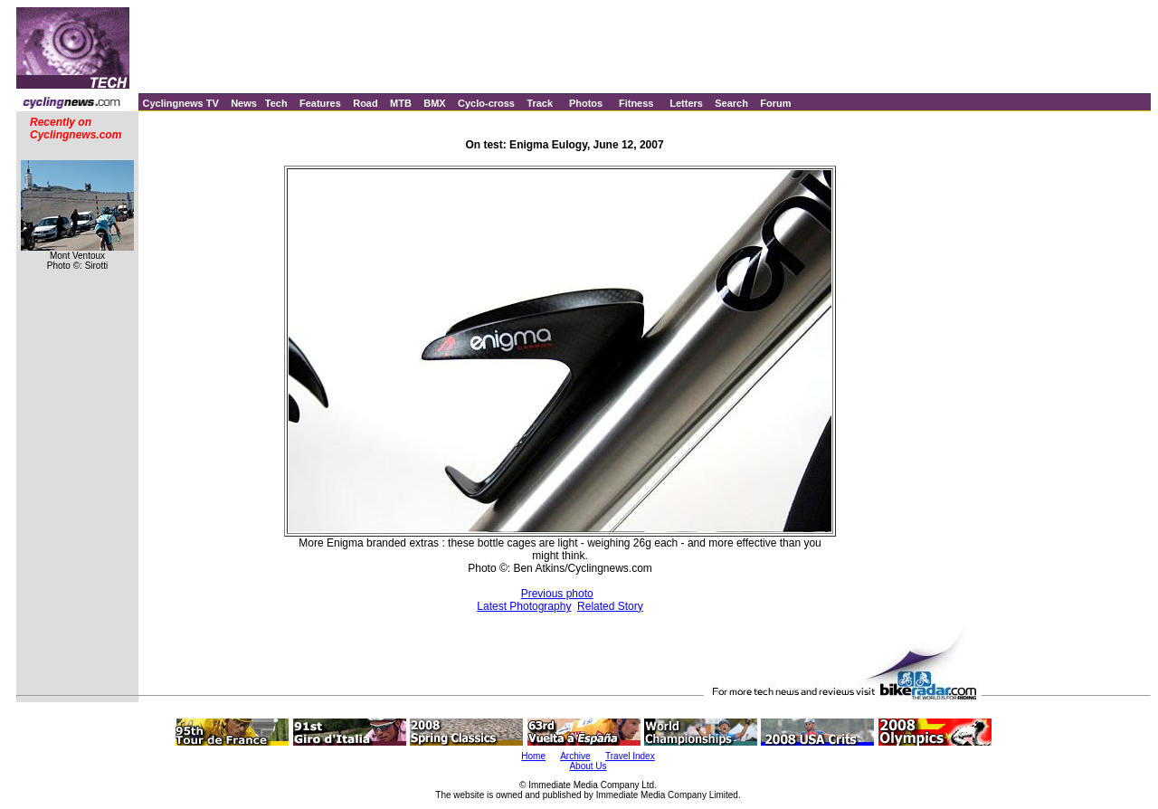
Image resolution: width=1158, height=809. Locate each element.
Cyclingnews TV (180, 103)
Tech (276, 103)
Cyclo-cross (486, 103)
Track (540, 103)
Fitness (636, 103)
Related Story (610, 606)
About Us (587, 766)
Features (320, 103)
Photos (586, 103)
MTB (401, 103)
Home (533, 756)
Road (365, 103)
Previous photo (557, 593)
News (244, 103)
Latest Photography (524, 606)
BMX (434, 103)
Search (731, 103)
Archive (575, 756)
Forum (775, 103)
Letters (686, 103)
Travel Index (630, 756)
